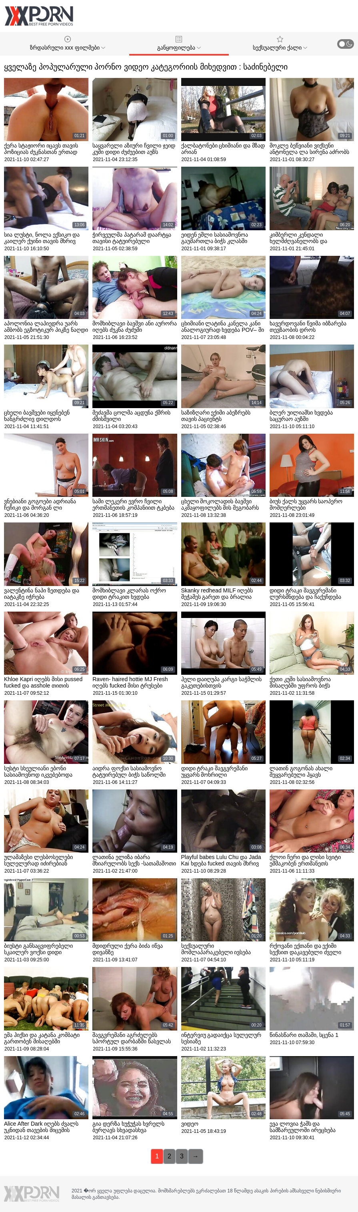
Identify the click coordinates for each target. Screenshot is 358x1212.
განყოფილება (179, 43)
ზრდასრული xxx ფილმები (67, 43)
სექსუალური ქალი (280, 43)
